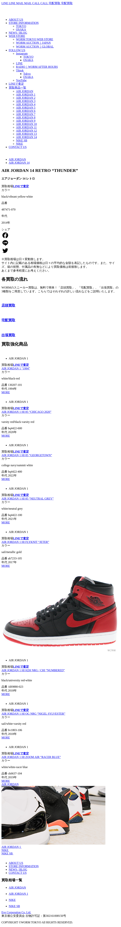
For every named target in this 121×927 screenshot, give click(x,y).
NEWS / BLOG (18, 869)
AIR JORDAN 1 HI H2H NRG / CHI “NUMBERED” (33, 670)
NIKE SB (7, 853)
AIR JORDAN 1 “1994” (15, 368)
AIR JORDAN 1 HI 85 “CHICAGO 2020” (26, 411)
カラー (5, 190)
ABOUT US (16, 862)
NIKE (4, 850)
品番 (4, 203)
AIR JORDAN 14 (19, 162)
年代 (4, 215)
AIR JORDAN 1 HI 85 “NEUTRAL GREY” (27, 498)
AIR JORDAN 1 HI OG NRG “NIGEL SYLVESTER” (33, 713)
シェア (5, 229)
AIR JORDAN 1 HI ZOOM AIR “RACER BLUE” (31, 757)
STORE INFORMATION (24, 866)
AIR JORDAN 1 (11, 846)
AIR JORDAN (17, 159)
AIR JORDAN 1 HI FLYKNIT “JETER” (25, 542)
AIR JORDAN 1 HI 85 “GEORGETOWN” (26, 455)
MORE (5, 392)
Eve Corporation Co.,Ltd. (16, 912)
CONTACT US (18, 872)
